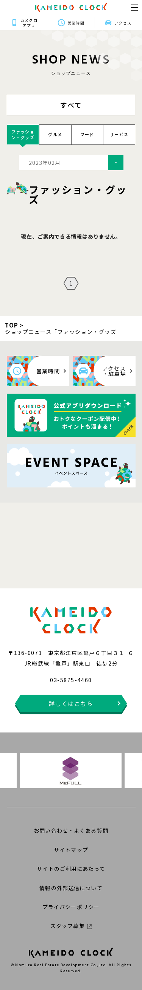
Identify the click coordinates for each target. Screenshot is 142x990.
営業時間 (75, 23)
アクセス (122, 23)
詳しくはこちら (71, 704)
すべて (71, 105)
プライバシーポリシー (71, 907)
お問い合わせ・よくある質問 (71, 830)
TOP (12, 325)
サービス (119, 134)
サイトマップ (71, 849)
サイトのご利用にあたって (71, 868)
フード (87, 134)
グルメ (55, 134)
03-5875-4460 (71, 680)
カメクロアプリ (28, 22)
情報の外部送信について (70, 888)
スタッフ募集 (71, 925)
